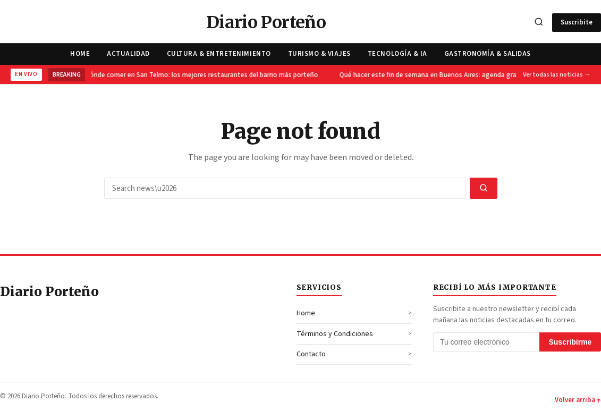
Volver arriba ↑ (578, 400)
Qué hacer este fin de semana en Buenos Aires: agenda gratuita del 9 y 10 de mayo (464, 75)
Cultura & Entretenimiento (219, 53)
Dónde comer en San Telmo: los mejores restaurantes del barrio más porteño (202, 75)
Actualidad (128, 53)
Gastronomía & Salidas (487, 53)
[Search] (539, 22)
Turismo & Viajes (319, 53)
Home (80, 53)
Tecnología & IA (397, 53)
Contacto (311, 354)
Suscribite (576, 22)
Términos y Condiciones (335, 334)
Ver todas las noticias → (556, 74)
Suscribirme (569, 342)
